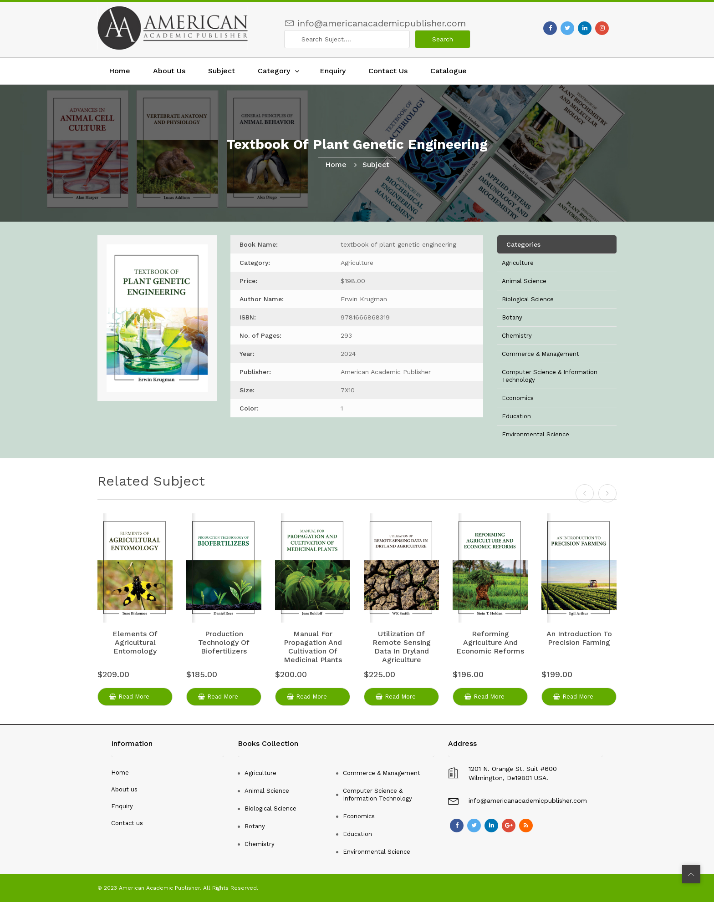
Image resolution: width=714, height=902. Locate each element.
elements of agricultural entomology (135, 642)
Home (119, 70)
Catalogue (448, 70)
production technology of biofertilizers (224, 642)
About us (124, 789)
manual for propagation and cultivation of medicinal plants (313, 646)
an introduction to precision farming (579, 638)
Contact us (127, 823)
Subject (221, 70)
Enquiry (333, 70)
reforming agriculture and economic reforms (490, 642)
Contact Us (388, 70)
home (336, 164)
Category (274, 70)
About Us (169, 70)
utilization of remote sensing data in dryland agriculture (401, 646)
